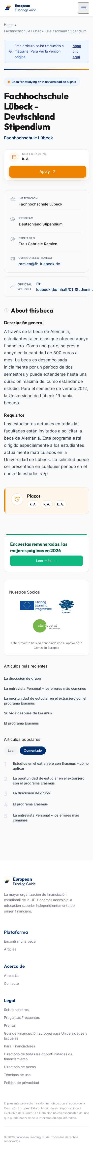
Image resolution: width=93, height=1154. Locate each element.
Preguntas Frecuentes (22, 1017)
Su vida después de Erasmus (28, 713)
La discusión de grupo (22, 678)
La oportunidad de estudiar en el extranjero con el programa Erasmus (45, 700)
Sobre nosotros (16, 1009)
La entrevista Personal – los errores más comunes (45, 688)
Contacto (11, 983)
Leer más (46, 560)
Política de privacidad (21, 1082)
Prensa (9, 1025)
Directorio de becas (20, 1067)
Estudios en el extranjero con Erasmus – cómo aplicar (51, 765)
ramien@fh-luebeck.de (39, 263)
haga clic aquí (77, 51)
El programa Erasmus (21, 723)
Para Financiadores (19, 1046)
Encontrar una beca (20, 941)
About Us (11, 975)
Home (8, 24)
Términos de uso (17, 1075)
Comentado (35, 750)
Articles (10, 949)
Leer (11, 750)
